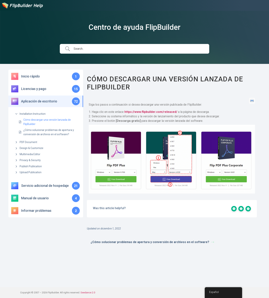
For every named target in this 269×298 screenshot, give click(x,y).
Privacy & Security (30, 160)
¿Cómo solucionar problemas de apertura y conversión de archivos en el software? (48, 132)
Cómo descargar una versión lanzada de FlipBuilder (47, 121)
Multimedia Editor (30, 154)
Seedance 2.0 (88, 292)
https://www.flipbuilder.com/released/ (151, 112)
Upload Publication (30, 172)
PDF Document (28, 142)
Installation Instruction (33, 113)
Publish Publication (31, 166)
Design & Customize (31, 148)
